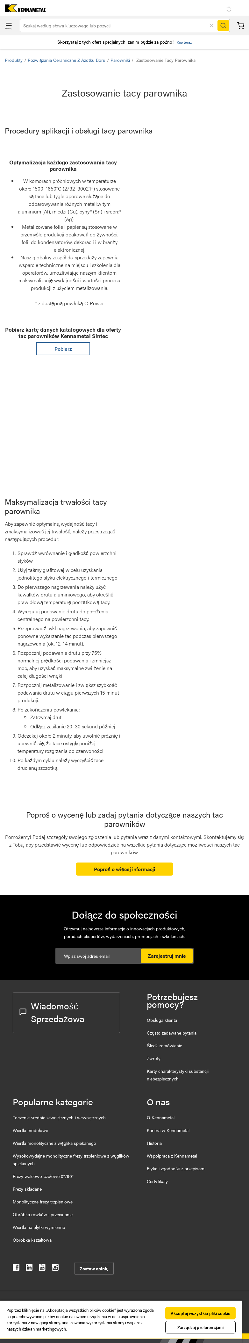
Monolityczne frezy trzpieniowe (43, 1201)
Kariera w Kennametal (168, 1130)
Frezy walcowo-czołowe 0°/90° (43, 1176)
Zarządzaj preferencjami (200, 1327)
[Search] (223, 25)
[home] (23, 10)
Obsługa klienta (162, 1020)
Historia (154, 1143)
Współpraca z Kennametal (172, 1155)
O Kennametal (160, 1117)
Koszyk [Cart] (240, 25)
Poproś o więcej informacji (124, 869)
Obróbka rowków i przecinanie (43, 1214)
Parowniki (120, 60)
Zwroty (153, 1058)
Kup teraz (184, 42)
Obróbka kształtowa (32, 1240)
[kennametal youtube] (42, 1268)
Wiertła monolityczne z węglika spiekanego (54, 1143)
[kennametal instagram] (55, 1268)
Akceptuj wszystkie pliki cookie (200, 1313)
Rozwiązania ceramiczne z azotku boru (66, 60)
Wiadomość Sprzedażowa (51, 1012)
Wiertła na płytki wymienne (39, 1227)
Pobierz (63, 348)
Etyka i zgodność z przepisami (176, 1168)
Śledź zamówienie (164, 1045)
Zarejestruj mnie (167, 955)
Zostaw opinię (94, 1268)
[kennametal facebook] (16, 1268)
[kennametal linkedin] (29, 1268)
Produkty (14, 60)
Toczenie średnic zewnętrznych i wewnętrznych (59, 1117)
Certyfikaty (157, 1181)
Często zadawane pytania (171, 1032)
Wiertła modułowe (30, 1130)
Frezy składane (27, 1189)
